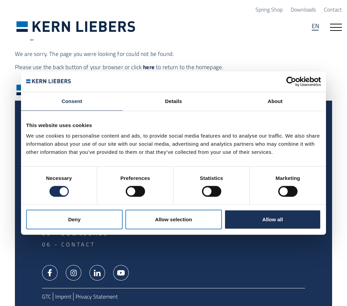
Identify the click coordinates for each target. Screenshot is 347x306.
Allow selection (173, 219)
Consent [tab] (72, 101)
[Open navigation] (336, 26)
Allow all (272, 219)
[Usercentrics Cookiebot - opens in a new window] (291, 81)
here (149, 67)
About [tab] (275, 101)
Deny (74, 219)
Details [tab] (173, 101)
